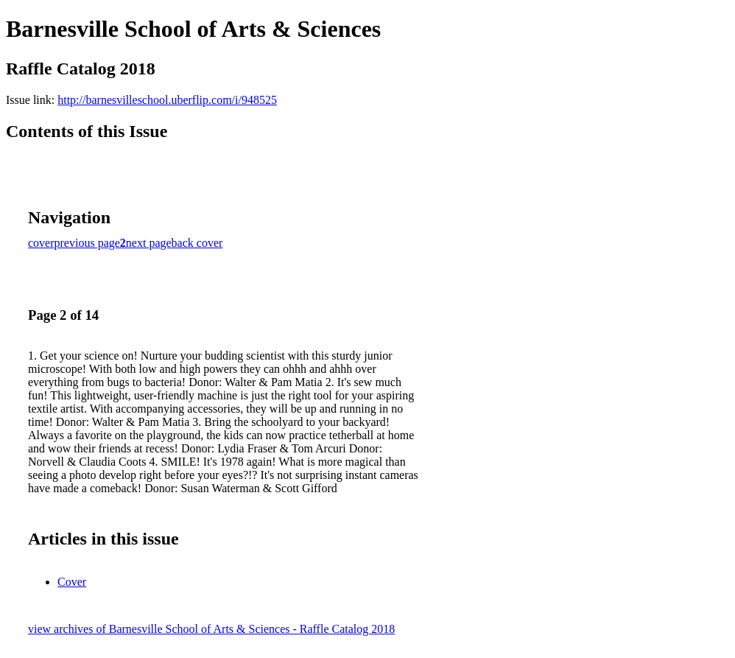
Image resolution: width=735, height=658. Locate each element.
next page (149, 243)
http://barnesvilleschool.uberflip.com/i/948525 (167, 100)
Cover (71, 581)
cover (41, 243)
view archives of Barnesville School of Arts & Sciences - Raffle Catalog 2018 (211, 629)
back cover (197, 243)
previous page (87, 243)
